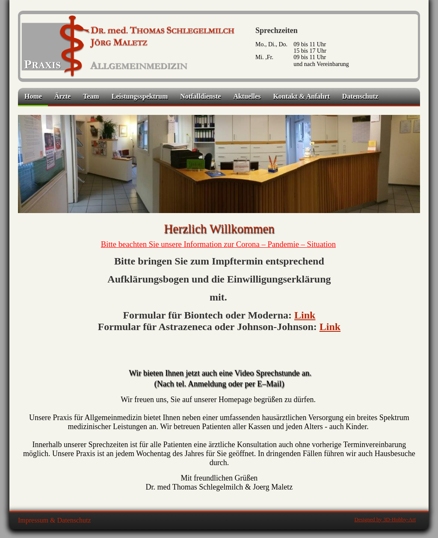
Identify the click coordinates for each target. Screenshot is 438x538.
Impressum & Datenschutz (54, 520)
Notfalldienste (200, 96)
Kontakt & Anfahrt (301, 96)
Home (33, 96)
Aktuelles (246, 96)
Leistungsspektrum (140, 96)
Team (91, 96)
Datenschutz (360, 96)
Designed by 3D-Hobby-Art (385, 520)
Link (304, 315)
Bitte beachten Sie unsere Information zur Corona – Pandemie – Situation (218, 244)
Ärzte (62, 96)
